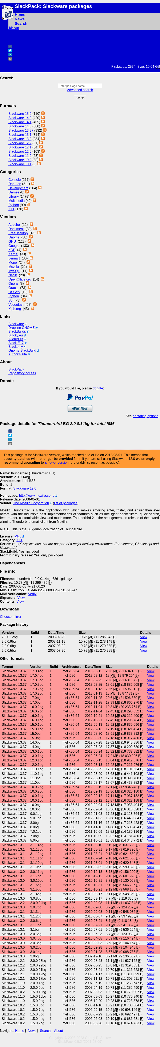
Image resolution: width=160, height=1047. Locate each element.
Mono (12, 262)
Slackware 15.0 (19, 113)
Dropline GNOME (21, 328)
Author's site (17, 354)
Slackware (16, 324)
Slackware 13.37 (20, 130)
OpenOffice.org (19, 279)
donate (98, 388)
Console (14, 179)
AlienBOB (15, 339)
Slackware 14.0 (19, 126)
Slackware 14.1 (19, 122)
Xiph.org (14, 309)
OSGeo (14, 292)
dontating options (145, 416)
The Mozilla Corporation (31, 503)
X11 (11, 209)
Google (13, 246)
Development (18, 188)
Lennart (14, 258)
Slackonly (15, 346)
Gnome (13, 237)
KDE (11, 250)
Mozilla (13, 267)
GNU (12, 241)
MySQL (14, 271)
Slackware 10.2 (19, 160)
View (21, 598)
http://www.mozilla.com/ (36, 495)
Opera (13, 283)
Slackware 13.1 (19, 134)
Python (13, 205)
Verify (32, 594)
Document (16, 229)
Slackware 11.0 (19, 156)
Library (13, 196)
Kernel (13, 254)
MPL (17, 536)
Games (13, 192)
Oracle (13, 288)
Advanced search (80, 90)
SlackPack (16, 369)
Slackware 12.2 (19, 143)
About (13, 28)
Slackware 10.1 (19, 164)
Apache (14, 224)
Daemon (14, 184)
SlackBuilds (17, 331)
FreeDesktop (18, 233)
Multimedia (16, 201)
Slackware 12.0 (19, 151)
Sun (11, 300)
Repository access (22, 373)
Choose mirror (10, 616)
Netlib (12, 275)
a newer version (57, 462)
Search (21, 23)
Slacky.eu (15, 335)
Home (20, 15)
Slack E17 (16, 343)
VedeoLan (16, 304)
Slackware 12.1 (19, 147)
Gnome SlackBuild (22, 350)
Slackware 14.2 (19, 118)
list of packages (65, 503)
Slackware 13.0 (19, 139)
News (20, 19)
